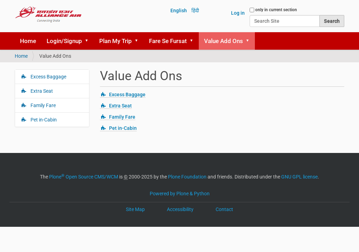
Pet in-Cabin (123, 128)
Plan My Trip (115, 40)
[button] (89, 41)
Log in (238, 13)
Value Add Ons (223, 40)
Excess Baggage (127, 94)
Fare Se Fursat (168, 40)
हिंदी (195, 10)
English (178, 10)
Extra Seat (120, 105)
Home (28, 40)
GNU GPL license (299, 177)
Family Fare (122, 117)
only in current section (276, 9)
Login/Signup (64, 40)
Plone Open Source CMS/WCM (83, 177)
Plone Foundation (187, 177)
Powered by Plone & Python (180, 193)
